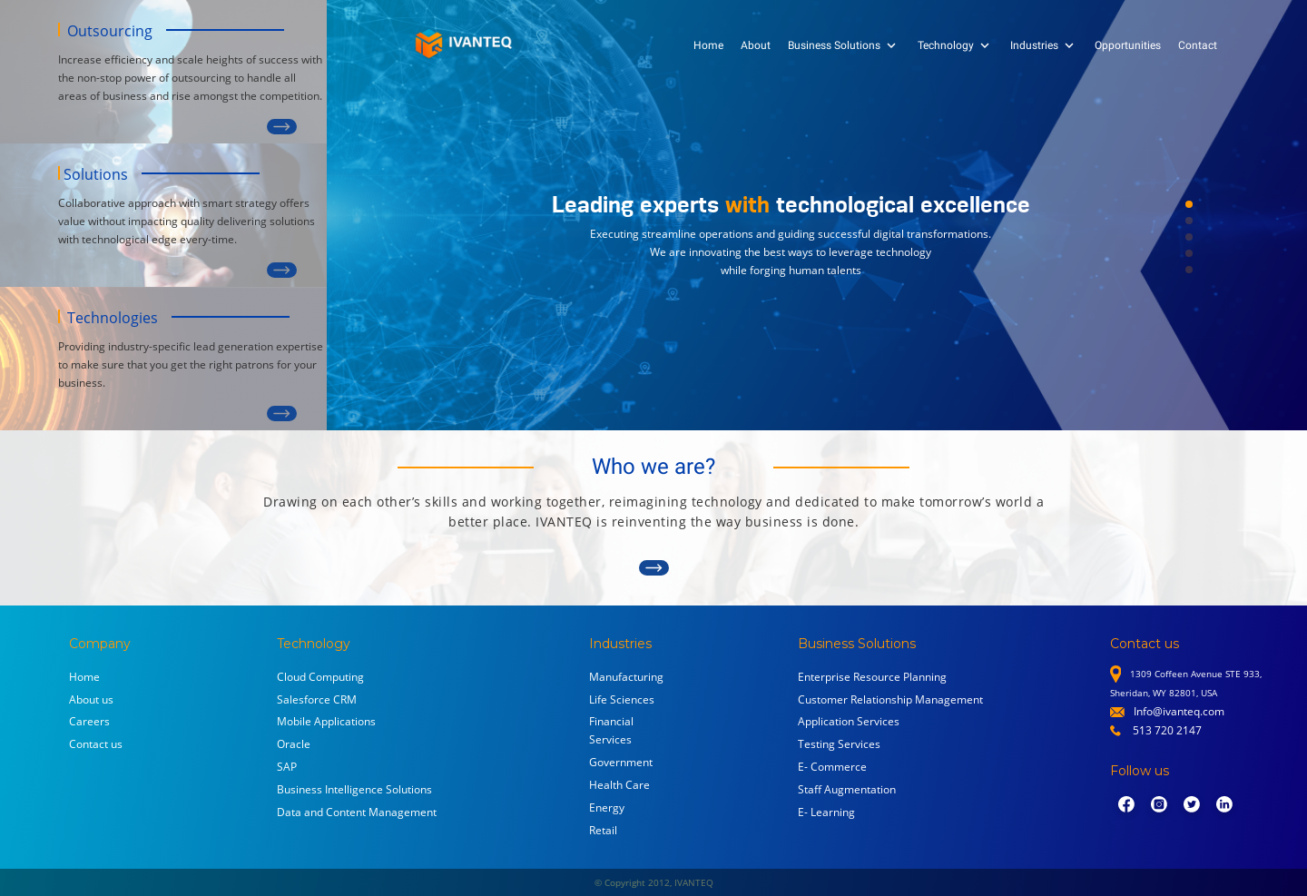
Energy (606, 807)
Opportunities (1128, 45)
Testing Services (839, 744)
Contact (1197, 45)
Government (621, 762)
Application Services (848, 721)
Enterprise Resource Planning (872, 676)
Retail (603, 830)
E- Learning (826, 812)
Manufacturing (626, 676)
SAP (287, 766)
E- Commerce (832, 766)
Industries (1043, 45)
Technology (955, 45)
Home (708, 45)
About (756, 45)
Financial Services (611, 730)
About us (91, 699)
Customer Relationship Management (890, 699)
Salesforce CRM (317, 699)
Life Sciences (621, 699)
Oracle (293, 744)
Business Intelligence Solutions (354, 789)
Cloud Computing (320, 676)
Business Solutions (843, 45)
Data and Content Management (357, 812)
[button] (1189, 204)
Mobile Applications (326, 721)
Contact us (96, 744)
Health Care (619, 785)
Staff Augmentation (847, 789)
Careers (89, 721)
